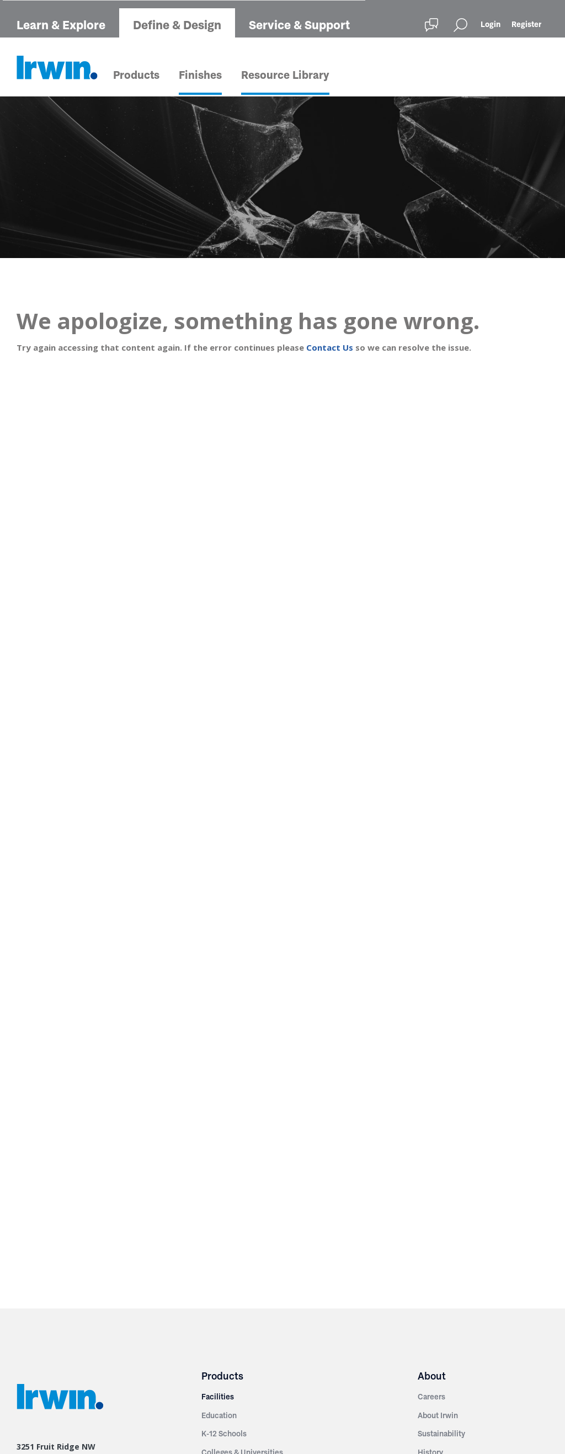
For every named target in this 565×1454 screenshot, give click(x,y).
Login (490, 24)
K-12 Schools (224, 1433)
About (432, 1376)
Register (526, 24)
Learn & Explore (61, 25)
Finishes (200, 75)
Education (219, 1415)
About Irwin (438, 1415)
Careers (431, 1396)
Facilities (217, 1396)
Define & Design (177, 25)
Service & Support (299, 25)
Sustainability (441, 1433)
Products (136, 75)
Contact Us (329, 347)
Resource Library (285, 75)
